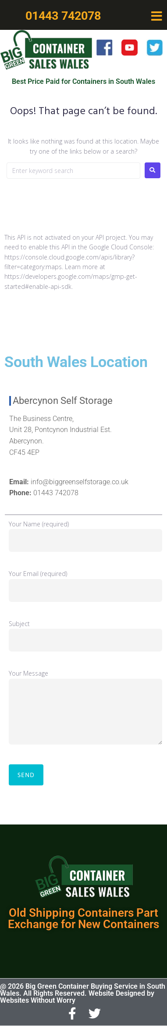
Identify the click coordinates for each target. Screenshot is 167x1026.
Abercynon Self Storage (63, 400)
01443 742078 (55, 493)
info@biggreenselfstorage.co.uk (79, 482)
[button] (157, 16)
